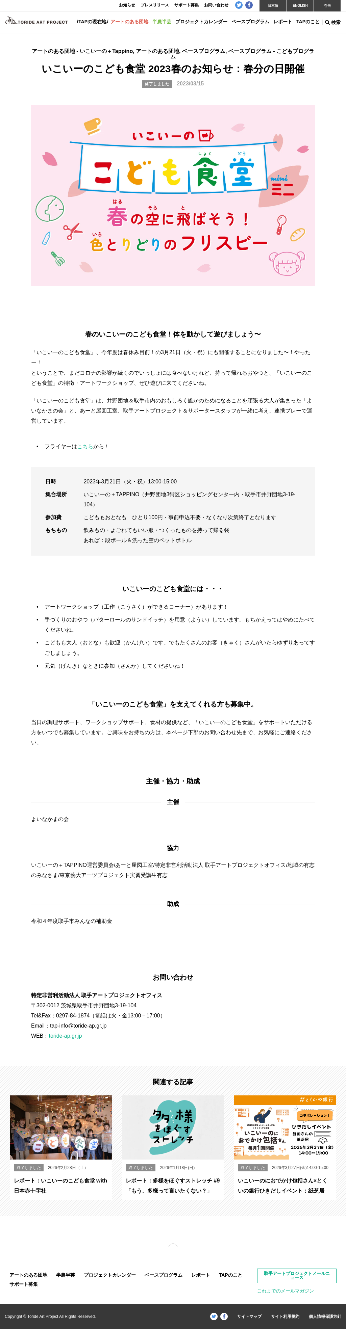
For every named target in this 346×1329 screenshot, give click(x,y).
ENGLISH (300, 5)
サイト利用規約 (285, 1316)
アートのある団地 (129, 21)
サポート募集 (23, 1284)
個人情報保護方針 (325, 1316)
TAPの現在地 (92, 21)
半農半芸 (161, 21)
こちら (85, 446)
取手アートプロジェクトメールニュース (297, 1275)
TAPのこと (308, 21)
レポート (282, 21)
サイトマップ (249, 1316)
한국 (327, 5)
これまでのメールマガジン (285, 1291)
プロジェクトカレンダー (201, 21)
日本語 (273, 5)
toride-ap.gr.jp (65, 1036)
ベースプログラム (250, 21)
